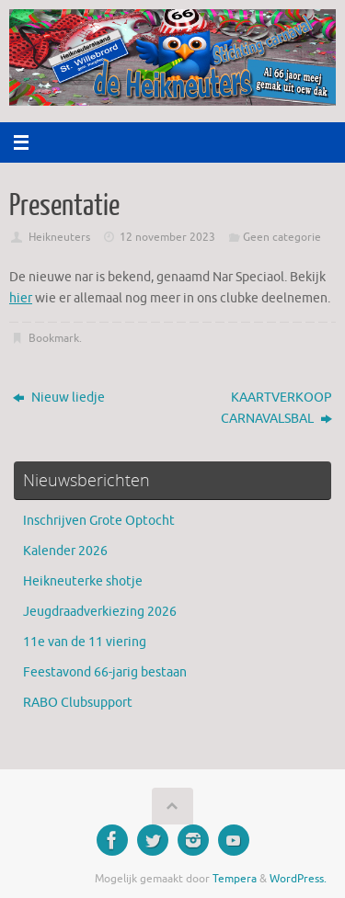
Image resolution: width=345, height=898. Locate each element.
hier (20, 298)
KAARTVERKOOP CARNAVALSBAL (276, 408)
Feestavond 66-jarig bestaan (105, 672)
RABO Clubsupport (77, 702)
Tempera (235, 878)
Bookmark (54, 338)
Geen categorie (282, 237)
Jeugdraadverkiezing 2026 (100, 612)
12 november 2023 (167, 237)
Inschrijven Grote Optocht (99, 521)
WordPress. (298, 878)
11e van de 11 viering (84, 642)
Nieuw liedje (59, 397)
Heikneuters (59, 237)
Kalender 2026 (65, 551)
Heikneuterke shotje (83, 581)
